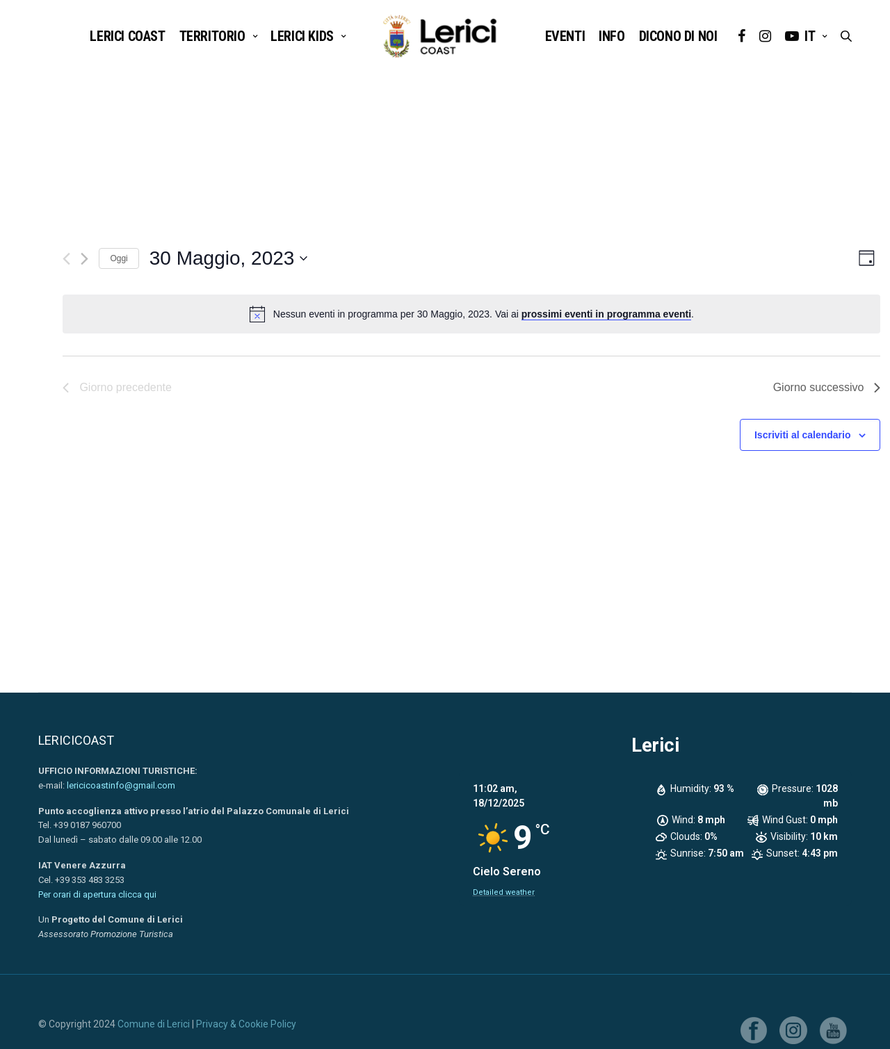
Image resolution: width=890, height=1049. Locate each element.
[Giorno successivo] (84, 258)
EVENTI (565, 36)
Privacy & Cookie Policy (246, 1024)
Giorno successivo (827, 387)
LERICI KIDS (302, 36)
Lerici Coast (127, 36)
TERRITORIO (212, 36)
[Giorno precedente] (66, 258)
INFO (611, 36)
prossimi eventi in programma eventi (606, 314)
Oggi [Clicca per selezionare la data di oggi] (118, 258)
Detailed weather (504, 892)
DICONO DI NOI (678, 36)
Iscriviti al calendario (802, 434)
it (809, 36)
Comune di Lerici (154, 1024)
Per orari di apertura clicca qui (97, 894)
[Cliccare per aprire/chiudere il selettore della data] (228, 258)
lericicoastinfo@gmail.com (121, 785)
